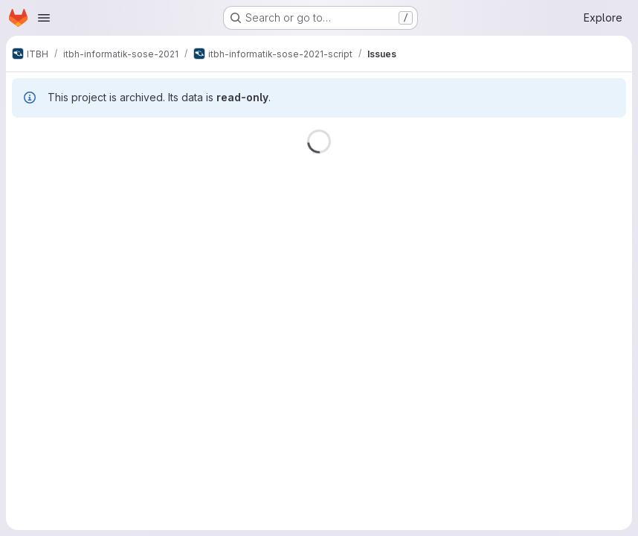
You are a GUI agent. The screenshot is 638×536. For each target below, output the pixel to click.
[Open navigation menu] (44, 18)
